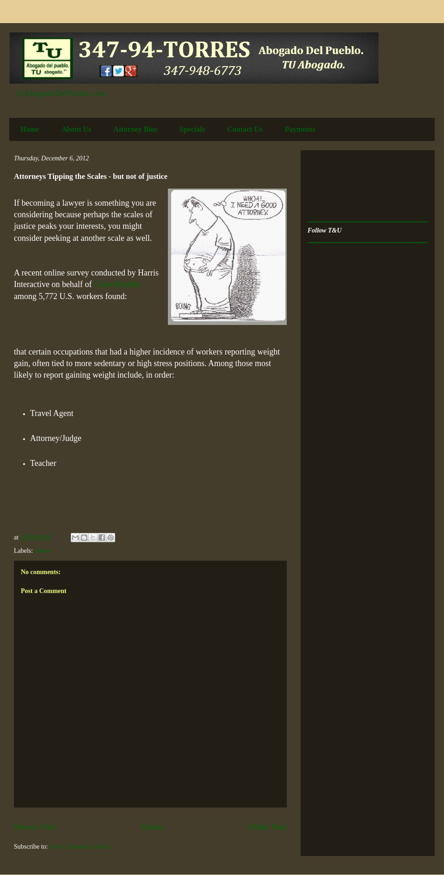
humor (43, 550)
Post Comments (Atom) (80, 846)
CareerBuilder (117, 284)
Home (29, 129)
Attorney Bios (135, 129)
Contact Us (244, 129)
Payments (299, 129)
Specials (192, 129)
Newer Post (35, 827)
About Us (76, 129)
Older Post (267, 827)
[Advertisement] (336, 186)
